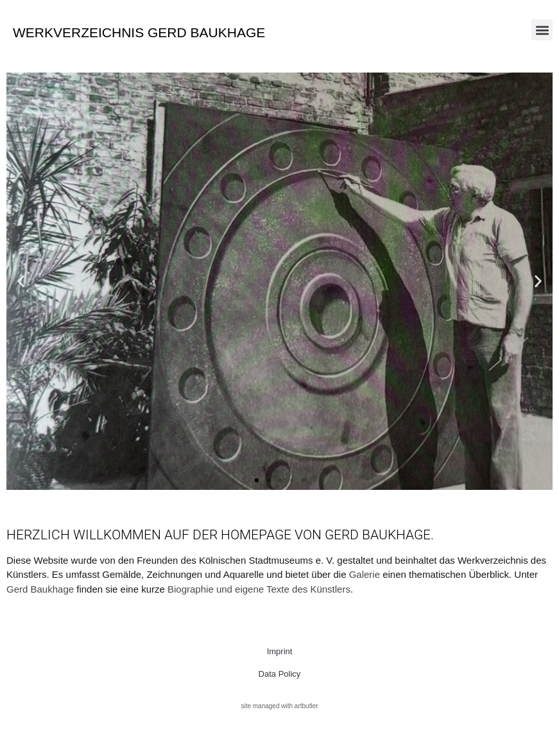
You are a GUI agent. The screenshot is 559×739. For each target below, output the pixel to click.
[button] (542, 29)
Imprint (280, 651)
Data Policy (280, 674)
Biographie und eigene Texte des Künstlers (259, 589)
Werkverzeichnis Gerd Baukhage (139, 32)
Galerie (364, 574)
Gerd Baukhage (40, 589)
